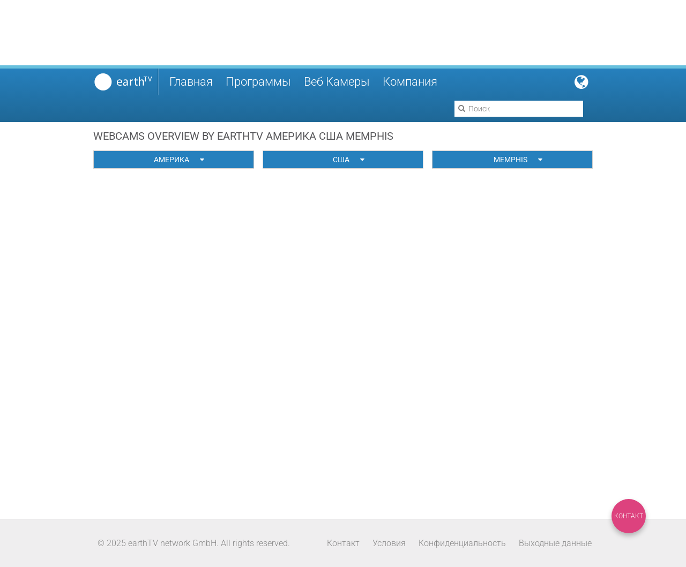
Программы (258, 81)
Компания (410, 81)
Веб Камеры (337, 81)
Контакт (628, 516)
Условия (389, 543)
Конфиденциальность (462, 543)
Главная (191, 81)
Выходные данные (555, 543)
